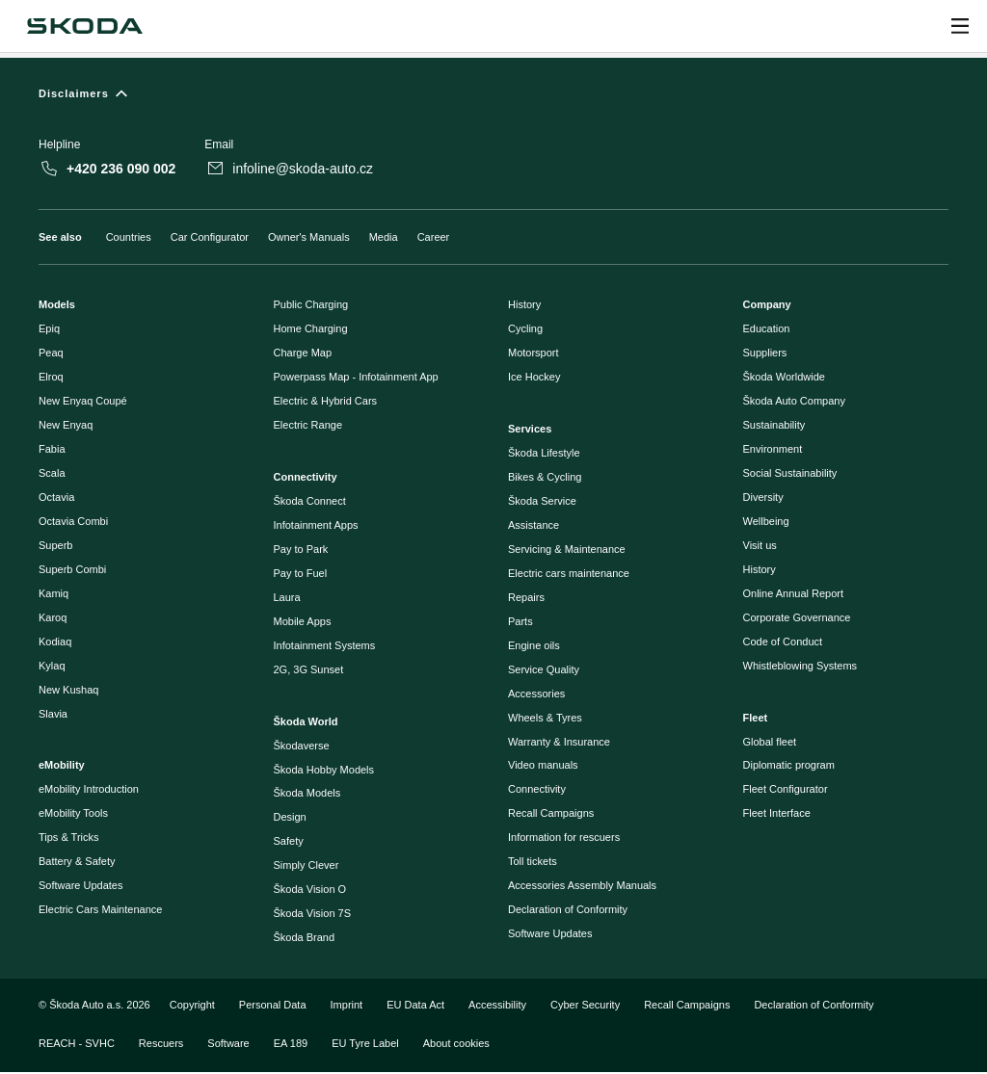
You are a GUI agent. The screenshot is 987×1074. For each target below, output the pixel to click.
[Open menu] (960, 26)
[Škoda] (84, 26)
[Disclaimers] (493, 98)
